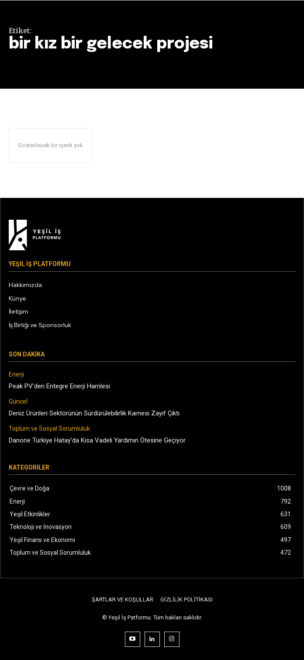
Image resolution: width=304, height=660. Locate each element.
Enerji (16, 374)
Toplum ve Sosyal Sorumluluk (49, 428)
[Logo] (152, 235)
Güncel (18, 401)
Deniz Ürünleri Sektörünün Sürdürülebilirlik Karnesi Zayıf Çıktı (94, 413)
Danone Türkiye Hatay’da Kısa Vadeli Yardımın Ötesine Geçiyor (97, 440)
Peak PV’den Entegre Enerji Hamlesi (59, 386)
